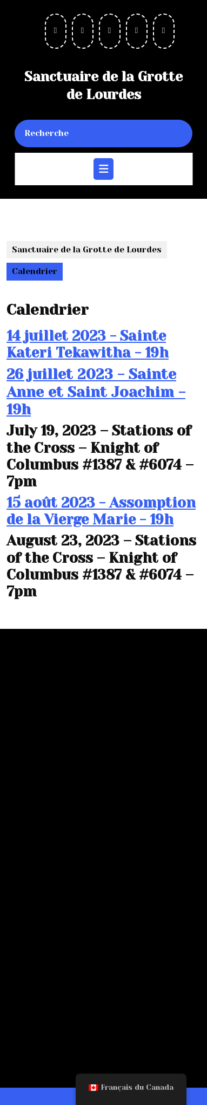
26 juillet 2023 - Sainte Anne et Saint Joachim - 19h (95, 392)
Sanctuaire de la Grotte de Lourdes (87, 250)
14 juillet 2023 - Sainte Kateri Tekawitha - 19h (87, 344)
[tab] (103, 169)
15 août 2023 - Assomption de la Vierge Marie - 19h (101, 511)
